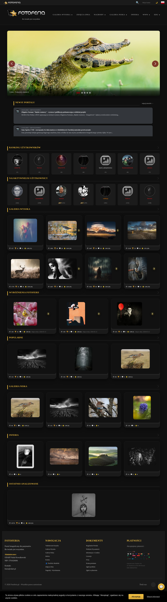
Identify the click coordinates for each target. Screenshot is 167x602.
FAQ (87, 560)
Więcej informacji (153, 597)
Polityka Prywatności (92, 549)
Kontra (47, 560)
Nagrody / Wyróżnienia (52, 570)
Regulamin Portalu (92, 546)
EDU (156, 15)
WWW (145, 15)
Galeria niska (18, 386)
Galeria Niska (117, 15)
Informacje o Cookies (93, 553)
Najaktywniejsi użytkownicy (28, 178)
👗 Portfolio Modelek (52, 563)
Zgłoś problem (90, 567)
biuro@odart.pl (10, 569)
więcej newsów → (147, 103)
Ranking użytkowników (25, 147)
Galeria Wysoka (61, 15)
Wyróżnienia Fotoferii (24, 292)
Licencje (88, 556)
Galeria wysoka (19, 209)
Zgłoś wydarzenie (91, 570)
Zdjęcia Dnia (83, 15)
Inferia (135, 15)
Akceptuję (136, 597)
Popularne (16, 337)
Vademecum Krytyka (52, 546)
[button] (72, 15)
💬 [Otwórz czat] (161, 587)
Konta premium (91, 563)
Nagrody (99, 15)
